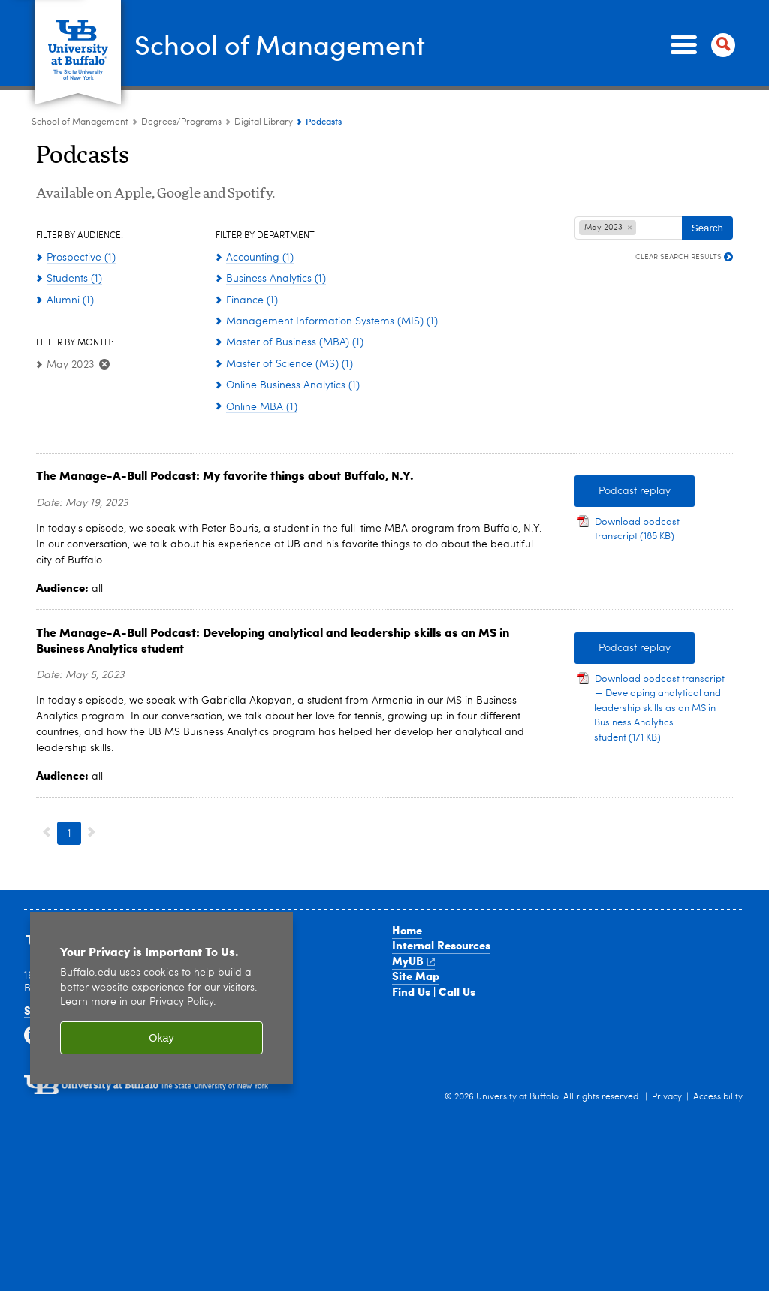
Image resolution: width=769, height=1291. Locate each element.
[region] (161, 998)
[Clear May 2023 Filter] (103, 365)
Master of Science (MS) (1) (289, 364)
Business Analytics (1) (276, 278)
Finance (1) (252, 300)
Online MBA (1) (261, 407)
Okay (161, 1038)
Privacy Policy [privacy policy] (181, 1002)
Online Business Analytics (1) (293, 385)
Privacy (667, 1097)
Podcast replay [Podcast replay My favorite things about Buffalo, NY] (622, 491)
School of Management (279, 43)
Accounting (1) (260, 257)
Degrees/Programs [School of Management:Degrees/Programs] (181, 122)
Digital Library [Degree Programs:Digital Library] (263, 122)
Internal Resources (441, 945)
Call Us (457, 991)
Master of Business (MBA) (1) (294, 342)
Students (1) (74, 278)
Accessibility (718, 1097)
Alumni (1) (70, 300)
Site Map (415, 975)
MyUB (413, 960)
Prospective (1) (81, 257)
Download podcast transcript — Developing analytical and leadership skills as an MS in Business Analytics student (659, 708)
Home (407, 929)
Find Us (411, 991)
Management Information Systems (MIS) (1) (332, 321)
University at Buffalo (517, 1097)
